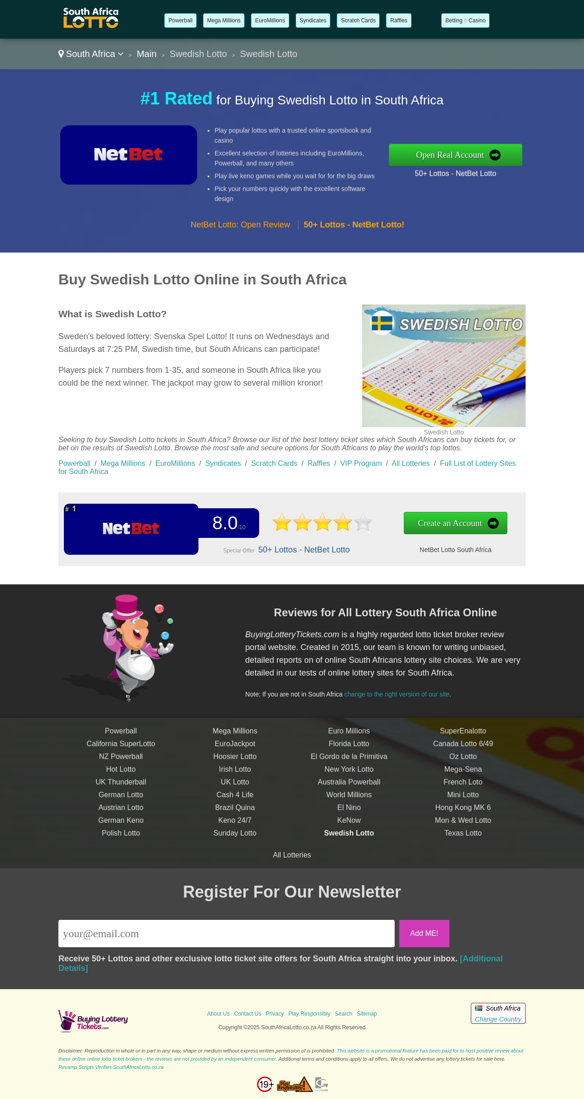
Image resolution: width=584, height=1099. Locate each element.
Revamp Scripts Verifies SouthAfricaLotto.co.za (111, 1067)
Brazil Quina (235, 816)
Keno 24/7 (235, 829)
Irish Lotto (235, 778)
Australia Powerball (349, 791)
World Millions (348, 804)
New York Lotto (349, 778)
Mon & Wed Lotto (463, 829)
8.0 (221, 523)
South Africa (91, 54)
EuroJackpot (235, 753)
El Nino (349, 816)
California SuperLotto (121, 753)
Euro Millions (349, 740)
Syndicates (313, 20)
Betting (453, 20)
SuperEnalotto (463, 740)
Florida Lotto (349, 753)
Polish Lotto (121, 842)
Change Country (498, 1019)
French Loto (462, 791)
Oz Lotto (463, 765)
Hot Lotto (121, 778)
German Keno (121, 829)
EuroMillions (270, 20)
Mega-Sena (463, 778)
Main (146, 54)
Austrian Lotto (121, 816)
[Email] (226, 933)
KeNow (349, 829)
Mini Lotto (463, 804)
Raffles (398, 20)
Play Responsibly (309, 1014)
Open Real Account (450, 155)
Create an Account (428, 523)
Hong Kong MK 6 (463, 816)
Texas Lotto (463, 842)
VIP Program (361, 463)
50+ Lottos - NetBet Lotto (455, 173)
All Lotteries (410, 463)
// (465, 20)
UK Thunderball (121, 791)
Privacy (275, 1014)
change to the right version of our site (405, 691)
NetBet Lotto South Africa (434, 548)
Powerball (180, 20)
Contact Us (247, 1014)
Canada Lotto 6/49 (463, 753)
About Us (218, 1014)
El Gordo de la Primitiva (349, 765)
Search (343, 1014)
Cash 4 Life (235, 804)
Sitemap (367, 1014)
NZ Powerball (121, 765)
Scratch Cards (358, 20)
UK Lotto (235, 791)
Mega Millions (223, 20)
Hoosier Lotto (234, 765)
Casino (477, 20)
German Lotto (121, 804)
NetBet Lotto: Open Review (240, 224)
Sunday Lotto (235, 842)
